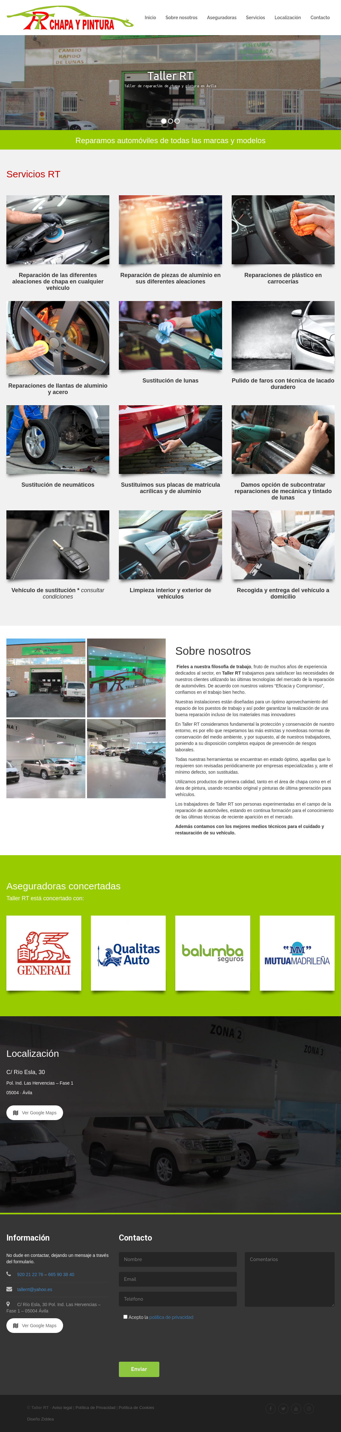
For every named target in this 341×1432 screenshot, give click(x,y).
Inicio (150, 17)
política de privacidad (171, 1317)
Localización (288, 17)
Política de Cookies (136, 1407)
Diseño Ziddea (40, 1419)
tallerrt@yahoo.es (29, 1289)
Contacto (320, 17)
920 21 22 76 (30, 1274)
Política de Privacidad (95, 1407)
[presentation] (167, 1336)
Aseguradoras (221, 17)
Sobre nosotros (182, 17)
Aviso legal (62, 1407)
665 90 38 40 (61, 1274)
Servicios (255, 17)
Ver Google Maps (34, 1112)
